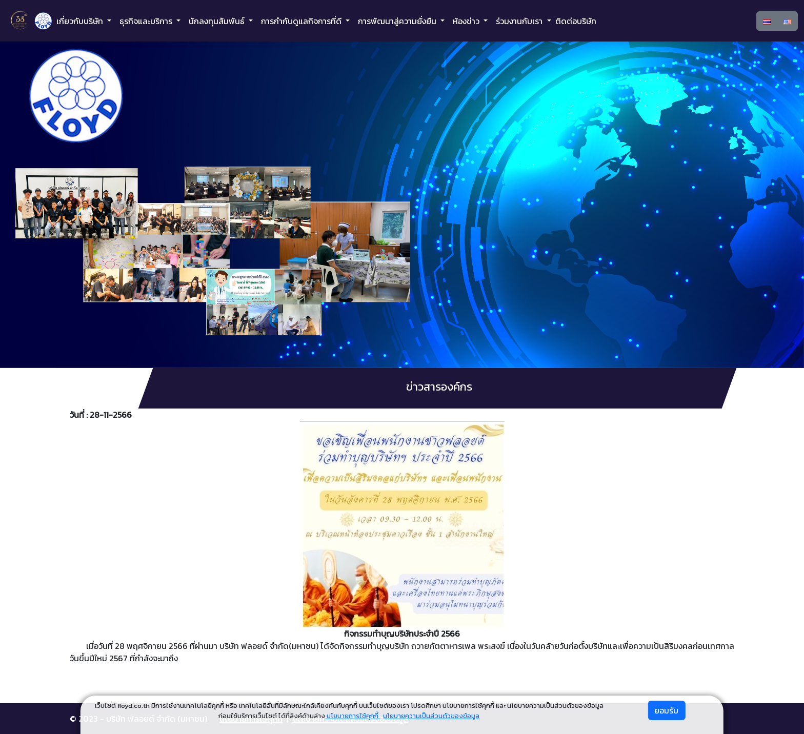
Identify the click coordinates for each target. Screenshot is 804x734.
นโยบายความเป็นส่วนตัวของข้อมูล (431, 716)
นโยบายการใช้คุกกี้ (352, 716)
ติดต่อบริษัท (575, 21)
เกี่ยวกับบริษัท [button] (80, 21)
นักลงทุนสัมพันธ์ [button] (218, 21)
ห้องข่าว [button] (467, 21)
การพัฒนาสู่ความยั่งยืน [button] (398, 21)
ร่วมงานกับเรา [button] (520, 21)
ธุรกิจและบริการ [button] (146, 21)
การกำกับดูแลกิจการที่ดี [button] (302, 21)
